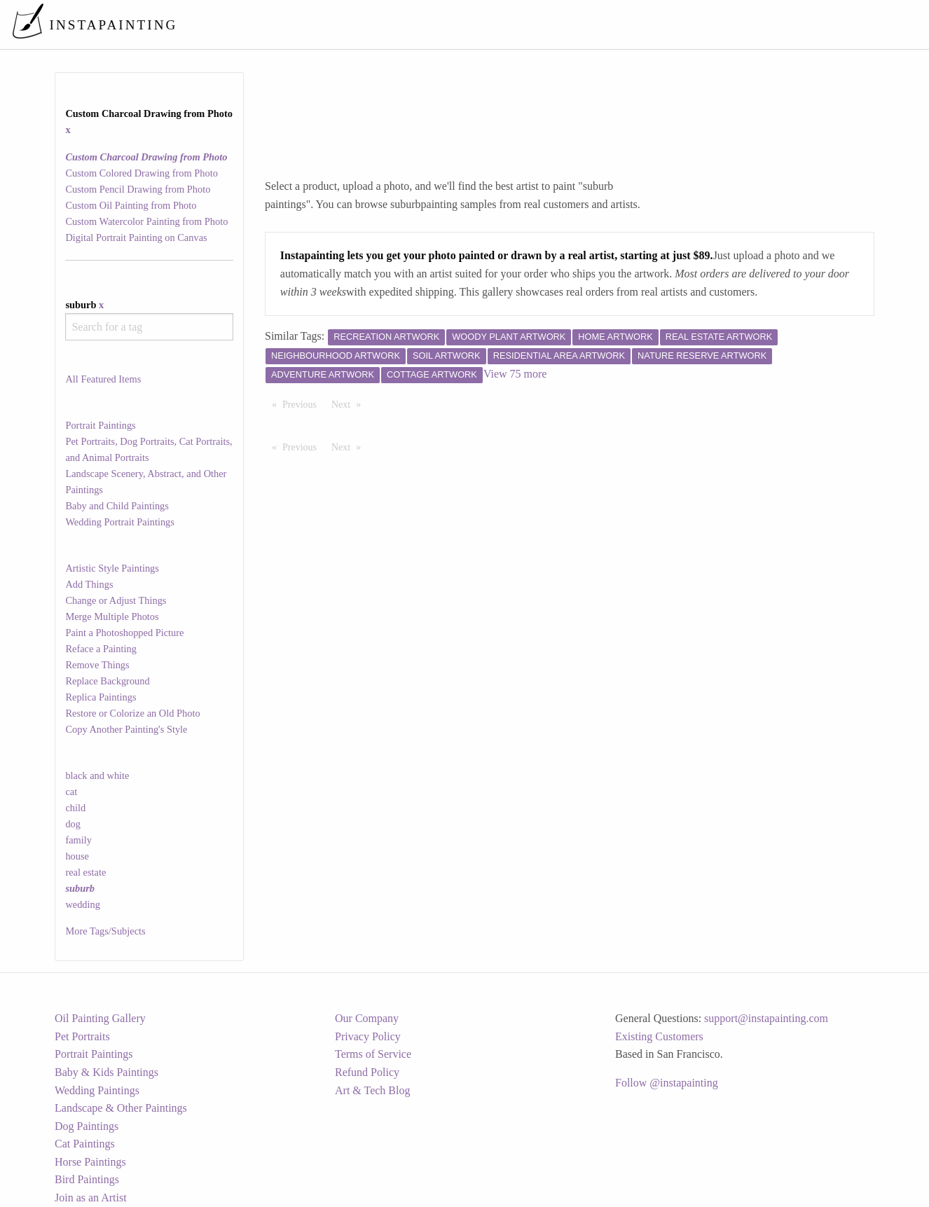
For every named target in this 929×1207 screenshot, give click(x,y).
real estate (85, 872)
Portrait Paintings (100, 425)
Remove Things (97, 664)
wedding (82, 904)
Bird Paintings (87, 1179)
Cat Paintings (85, 1144)
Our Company (367, 1018)
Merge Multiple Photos (111, 616)
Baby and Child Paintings (117, 505)
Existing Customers (659, 1036)
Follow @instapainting (666, 1083)
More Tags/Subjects (105, 931)
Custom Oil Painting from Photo (130, 205)
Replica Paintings (100, 697)
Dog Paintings (86, 1126)
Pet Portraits (82, 1036)
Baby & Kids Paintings (106, 1072)
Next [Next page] (349, 403)
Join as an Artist (91, 1197)
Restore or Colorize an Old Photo (132, 713)
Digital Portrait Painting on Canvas (136, 237)
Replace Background (107, 681)
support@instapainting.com (766, 1018)
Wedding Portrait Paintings (119, 521)
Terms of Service (373, 1054)
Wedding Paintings (97, 1090)
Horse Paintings (90, 1162)
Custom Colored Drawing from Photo (141, 173)
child (75, 807)
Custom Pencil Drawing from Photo (137, 189)
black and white (97, 775)
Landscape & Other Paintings (121, 1108)
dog (73, 823)
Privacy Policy (368, 1036)
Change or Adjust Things (115, 600)
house (77, 856)
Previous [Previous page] (303, 403)
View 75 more (515, 374)
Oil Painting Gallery (100, 1018)
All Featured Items (103, 379)
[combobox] (149, 326)
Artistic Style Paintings (112, 568)
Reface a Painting (101, 648)
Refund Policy (367, 1072)
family (78, 840)
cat (71, 791)
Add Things (89, 584)
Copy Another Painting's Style (126, 729)
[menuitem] (623, 24)
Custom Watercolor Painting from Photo (146, 221)
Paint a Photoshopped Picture (124, 632)
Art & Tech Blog (372, 1090)
